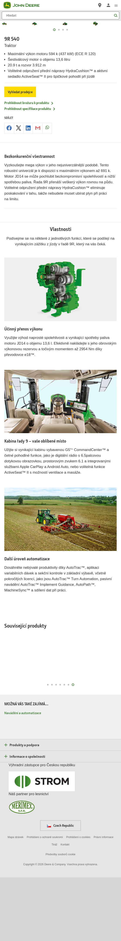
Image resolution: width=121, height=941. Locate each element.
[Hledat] (60, 15)
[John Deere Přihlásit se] (108, 5)
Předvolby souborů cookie (60, 917)
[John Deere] (24, 5)
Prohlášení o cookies (78, 900)
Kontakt (64, 907)
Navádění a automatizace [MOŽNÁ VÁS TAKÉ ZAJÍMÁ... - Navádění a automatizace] (22, 776)
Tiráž (54, 907)
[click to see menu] (116, 5)
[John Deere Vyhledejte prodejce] (99, 5)
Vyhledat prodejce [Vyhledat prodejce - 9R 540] (20, 155)
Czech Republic (60, 889)
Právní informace (103, 900)
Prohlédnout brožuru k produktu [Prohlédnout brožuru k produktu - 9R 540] (29, 166)
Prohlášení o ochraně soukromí (45, 900)
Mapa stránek (15, 900)
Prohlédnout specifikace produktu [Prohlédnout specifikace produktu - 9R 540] (30, 172)
